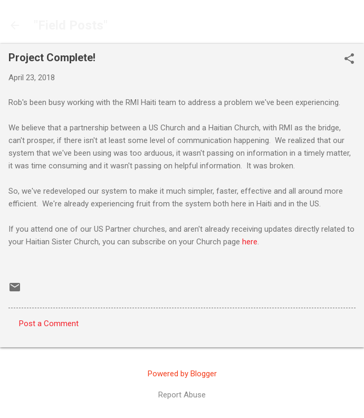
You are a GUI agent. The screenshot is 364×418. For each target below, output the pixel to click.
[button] (349, 59)
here (249, 241)
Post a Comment (49, 323)
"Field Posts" (71, 25)
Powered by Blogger (182, 373)
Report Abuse (182, 395)
